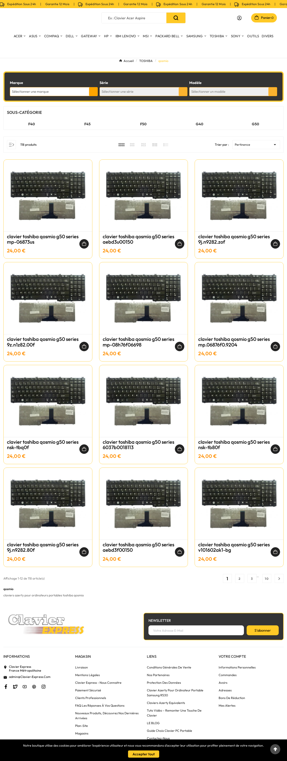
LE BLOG (153, 723)
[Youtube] (24, 686)
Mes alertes (227, 706)
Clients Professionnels (90, 698)
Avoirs (223, 683)
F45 (87, 124)
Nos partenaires (158, 675)
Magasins (81, 733)
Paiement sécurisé (88, 690)
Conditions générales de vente (169, 667)
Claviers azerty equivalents (166, 703)
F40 (31, 124)
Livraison (81, 667)
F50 (143, 124)
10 (267, 579)
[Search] (176, 17)
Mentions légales (87, 675)
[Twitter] (15, 686)
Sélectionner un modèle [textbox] (208, 91)
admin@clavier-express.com (30, 677)
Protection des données (164, 683)
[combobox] (54, 91)
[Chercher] (134, 18)
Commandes (228, 675)
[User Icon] (239, 18)
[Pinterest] (34, 686)
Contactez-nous (158, 738)
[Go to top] (275, 749)
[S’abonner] (263, 630)
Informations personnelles (237, 667)
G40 (199, 124)
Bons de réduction (232, 698)
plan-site (81, 726)
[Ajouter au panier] (84, 244)
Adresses (225, 690)
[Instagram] (43, 686)
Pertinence (256, 144)
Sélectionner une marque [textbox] (30, 91)
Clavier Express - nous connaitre (98, 683)
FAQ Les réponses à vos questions (99, 706)
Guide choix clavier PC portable (169, 731)
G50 (255, 124)
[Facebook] (6, 686)
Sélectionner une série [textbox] (117, 91)
